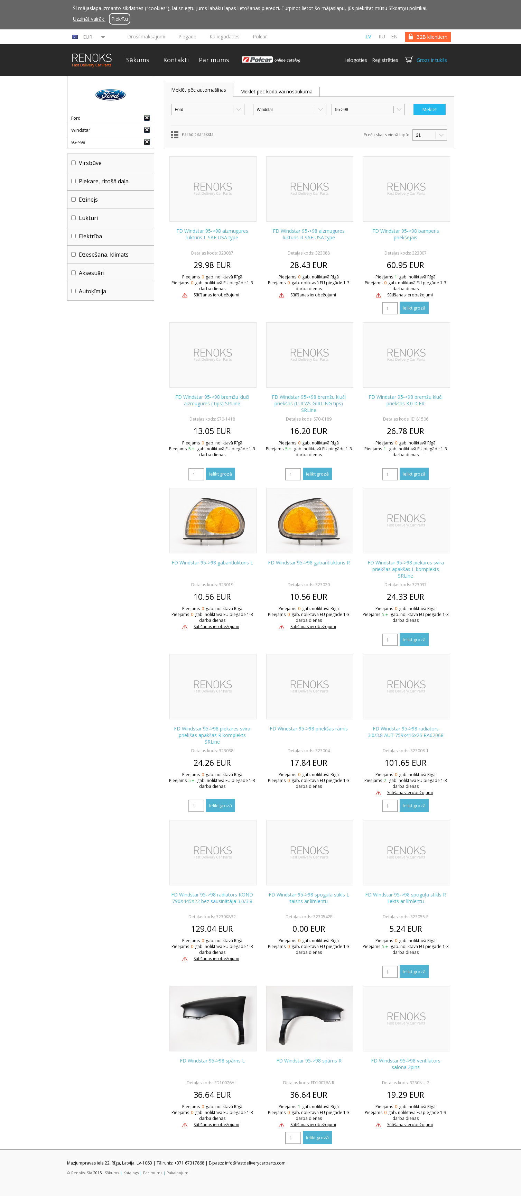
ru (382, 36)
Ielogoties (356, 60)
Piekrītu (119, 19)
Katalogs (131, 1172)
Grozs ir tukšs (432, 60)
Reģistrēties (385, 60)
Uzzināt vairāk (89, 19)
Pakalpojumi (178, 1172)
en (394, 36)
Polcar (260, 36)
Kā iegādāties (225, 36)
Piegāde (187, 36)
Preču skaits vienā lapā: (386, 135)
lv (368, 36)
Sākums (137, 59)
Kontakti (176, 59)
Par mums (214, 59)
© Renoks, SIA (79, 1172)
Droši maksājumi (146, 36)
